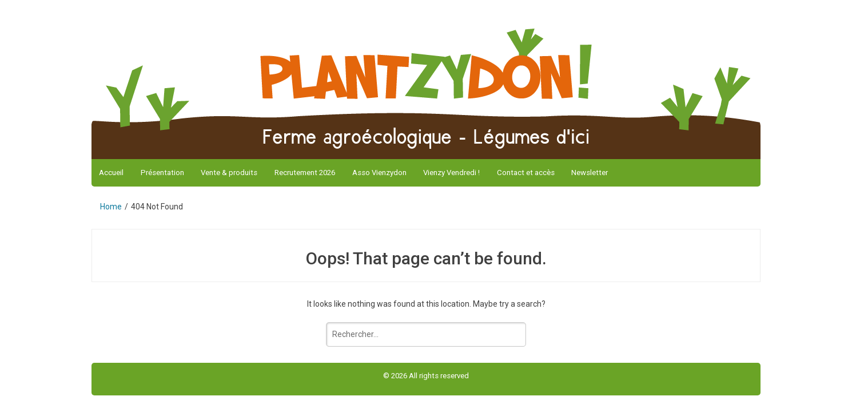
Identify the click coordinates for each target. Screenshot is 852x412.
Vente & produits (229, 172)
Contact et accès (526, 172)
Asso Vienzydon (379, 172)
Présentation (162, 172)
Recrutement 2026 (304, 172)
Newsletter (589, 172)
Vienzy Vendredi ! (451, 172)
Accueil (111, 172)
